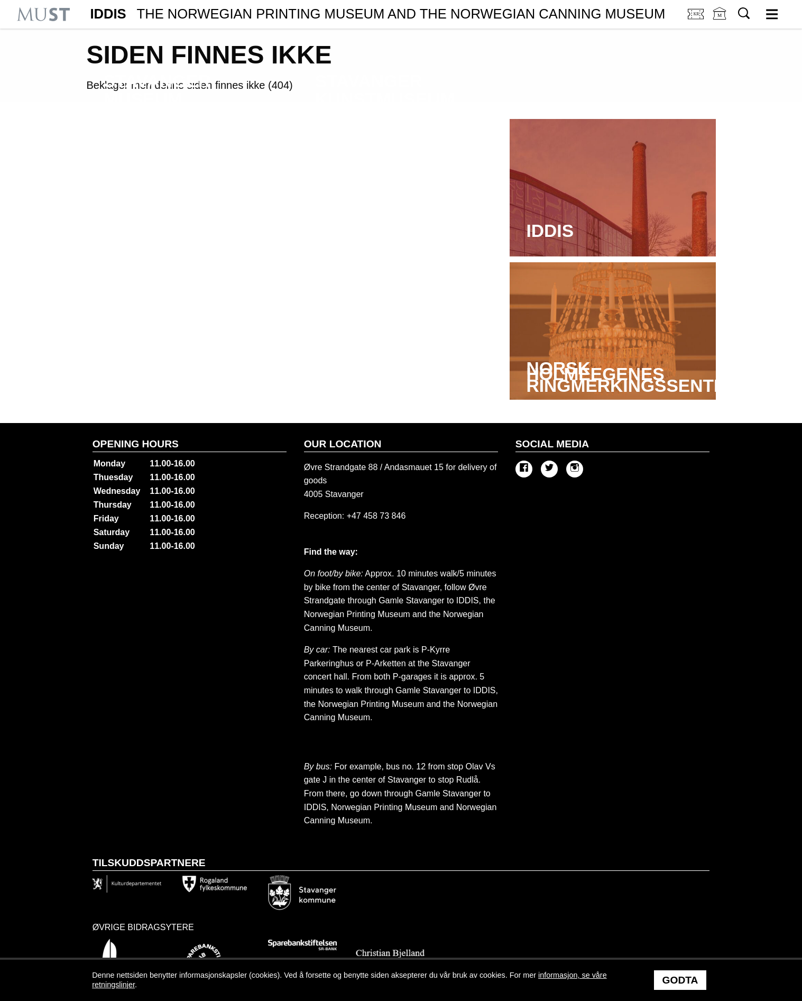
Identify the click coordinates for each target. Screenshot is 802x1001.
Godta (680, 980)
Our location (343, 443)
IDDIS (377, 14)
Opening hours (136, 443)
